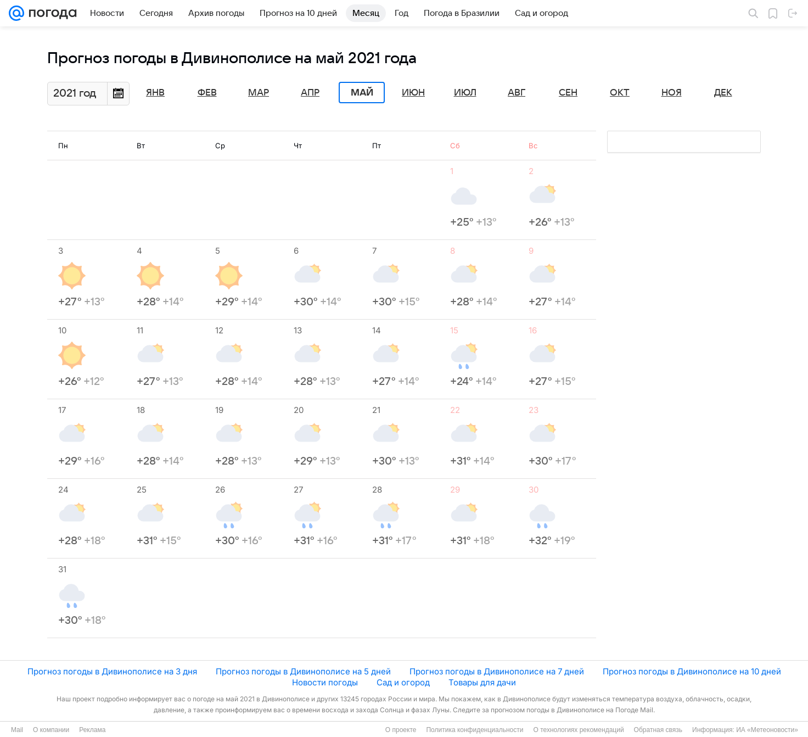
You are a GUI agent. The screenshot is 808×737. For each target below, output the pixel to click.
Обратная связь (658, 730)
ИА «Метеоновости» (767, 730)
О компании (51, 730)
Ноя (671, 93)
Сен (568, 93)
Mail (17, 730)
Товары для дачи (482, 682)
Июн (413, 93)
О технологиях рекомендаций (578, 730)
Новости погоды (325, 682)
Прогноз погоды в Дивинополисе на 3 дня (112, 671)
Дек (723, 93)
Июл (465, 93)
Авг (516, 93)
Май (362, 93)
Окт (620, 93)
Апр (310, 93)
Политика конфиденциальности (474, 730)
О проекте (401, 730)
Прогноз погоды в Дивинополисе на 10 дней (692, 671)
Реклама (92, 730)
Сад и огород (403, 682)
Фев (207, 93)
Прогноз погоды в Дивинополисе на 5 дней (303, 671)
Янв (155, 93)
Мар (258, 93)
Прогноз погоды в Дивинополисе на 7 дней (496, 671)
